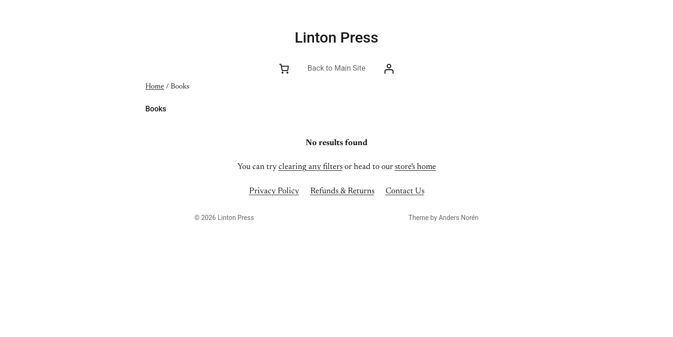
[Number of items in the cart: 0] (284, 68)
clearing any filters (311, 167)
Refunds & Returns (342, 191)
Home (154, 86)
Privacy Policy (274, 191)
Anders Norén (459, 217)
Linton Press (337, 37)
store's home (415, 167)
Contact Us (405, 191)
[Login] (389, 68)
